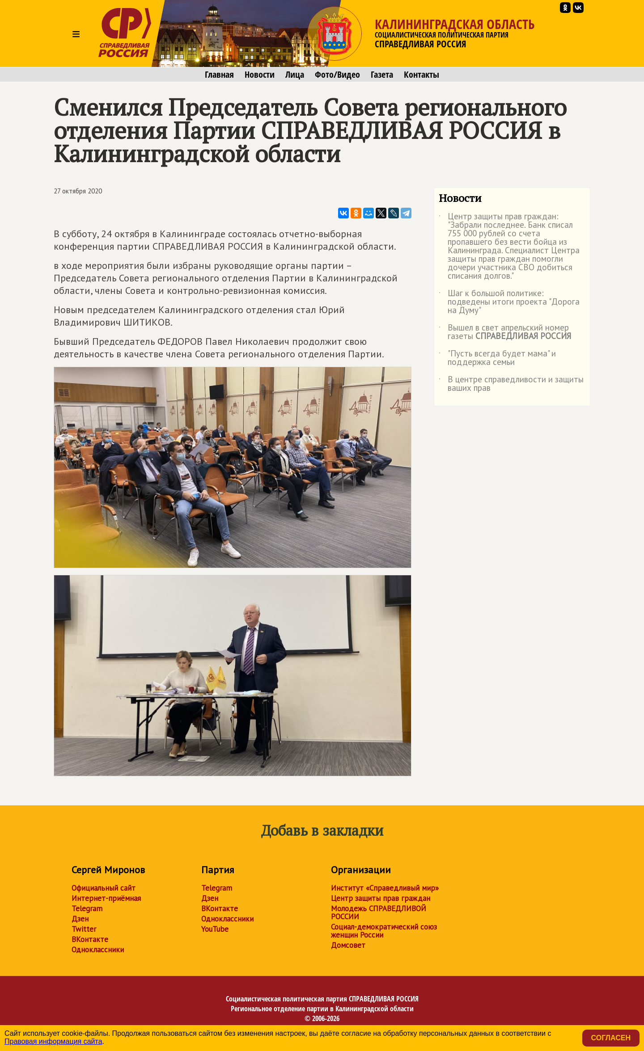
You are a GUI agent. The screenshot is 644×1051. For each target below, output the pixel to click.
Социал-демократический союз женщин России (384, 931)
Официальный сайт (104, 888)
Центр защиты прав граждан (380, 898)
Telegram (87, 908)
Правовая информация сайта (53, 1041)
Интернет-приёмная (106, 898)
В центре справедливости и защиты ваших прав (511, 384)
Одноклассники (98, 950)
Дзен (80, 919)
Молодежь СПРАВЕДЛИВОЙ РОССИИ (378, 912)
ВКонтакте (90, 939)
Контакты (421, 75)
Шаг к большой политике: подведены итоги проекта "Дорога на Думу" (509, 302)
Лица (294, 75)
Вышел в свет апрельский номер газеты (505, 332)
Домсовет (348, 945)
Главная (219, 75)
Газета (382, 75)
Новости (260, 75)
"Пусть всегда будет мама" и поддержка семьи (497, 358)
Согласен (611, 1038)
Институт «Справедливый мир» (385, 888)
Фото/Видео (337, 75)
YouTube (215, 929)
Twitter (84, 929)
